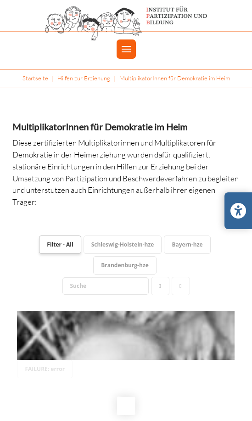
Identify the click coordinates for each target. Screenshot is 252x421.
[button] (126, 49)
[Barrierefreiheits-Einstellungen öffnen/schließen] (238, 210)
